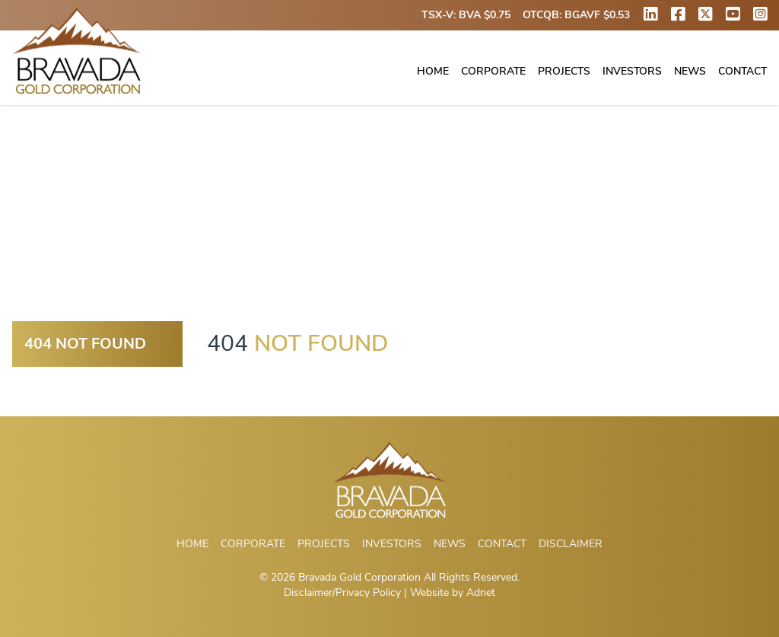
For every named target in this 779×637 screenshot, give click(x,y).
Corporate (493, 71)
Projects (564, 71)
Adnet (480, 592)
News (690, 71)
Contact (742, 71)
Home (433, 71)
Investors (632, 71)
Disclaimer (571, 544)
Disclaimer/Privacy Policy (342, 592)
